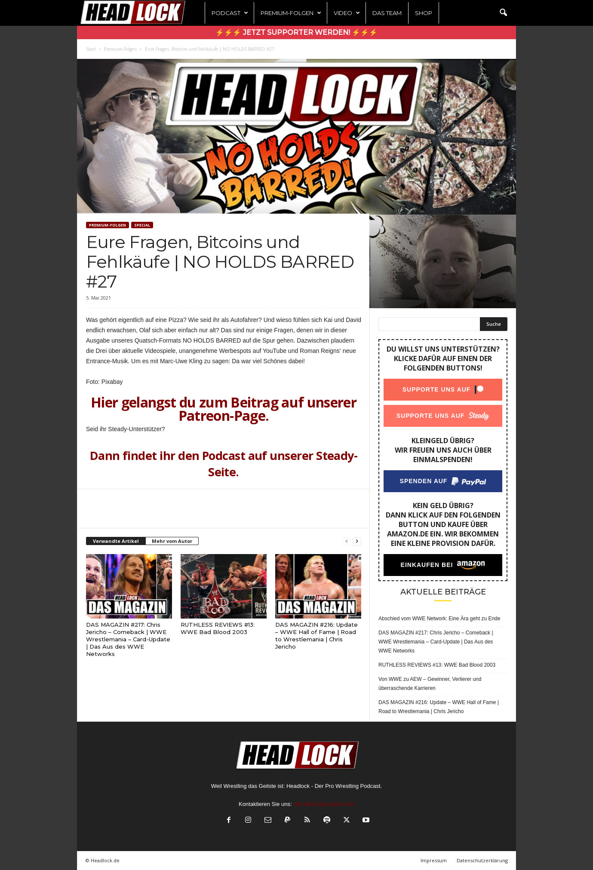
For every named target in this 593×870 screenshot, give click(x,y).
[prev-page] (346, 541)
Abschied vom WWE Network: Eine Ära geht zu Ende (439, 619)
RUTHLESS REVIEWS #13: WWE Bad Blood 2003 (218, 628)
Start (91, 49)
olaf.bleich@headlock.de (323, 804)
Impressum (434, 860)
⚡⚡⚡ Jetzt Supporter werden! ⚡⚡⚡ (296, 32)
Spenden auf (424, 481)
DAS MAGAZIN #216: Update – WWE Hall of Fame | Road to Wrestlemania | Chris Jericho (316, 635)
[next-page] (357, 541)
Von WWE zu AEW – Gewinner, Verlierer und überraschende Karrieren (429, 683)
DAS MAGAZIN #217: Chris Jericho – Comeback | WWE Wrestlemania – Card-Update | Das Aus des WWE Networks (128, 639)
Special (142, 225)
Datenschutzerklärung (482, 860)
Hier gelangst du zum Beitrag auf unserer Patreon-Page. (223, 409)
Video (347, 13)
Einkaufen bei (427, 564)
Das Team (387, 12)
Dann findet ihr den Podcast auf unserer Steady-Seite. (224, 463)
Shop (423, 12)
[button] (503, 12)
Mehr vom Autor (172, 541)
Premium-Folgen (291, 13)
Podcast (230, 13)
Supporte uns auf (437, 389)
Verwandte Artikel (116, 541)
